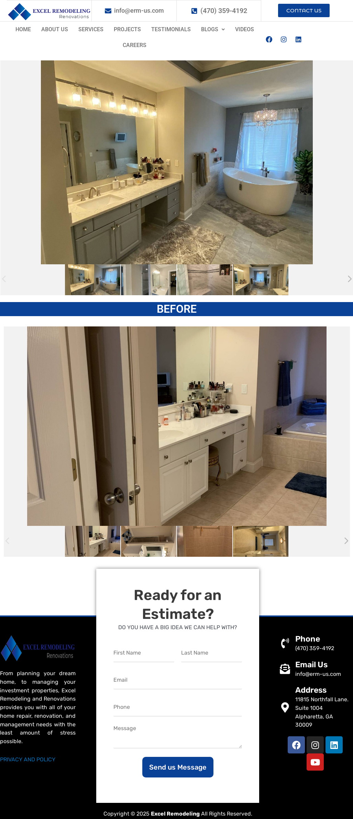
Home (23, 29)
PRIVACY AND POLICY (27, 759)
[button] (213, 29)
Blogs (213, 29)
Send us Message (178, 767)
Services (90, 29)
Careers (134, 45)
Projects (127, 29)
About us (54, 29)
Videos (244, 29)
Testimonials (171, 29)
